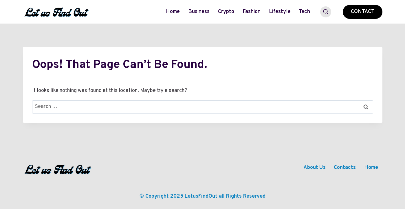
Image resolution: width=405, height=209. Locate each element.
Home (173, 11)
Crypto (226, 11)
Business (199, 11)
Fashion (252, 11)
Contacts (345, 167)
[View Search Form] (325, 11)
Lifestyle (280, 11)
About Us (314, 167)
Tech (304, 11)
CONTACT (362, 11)
